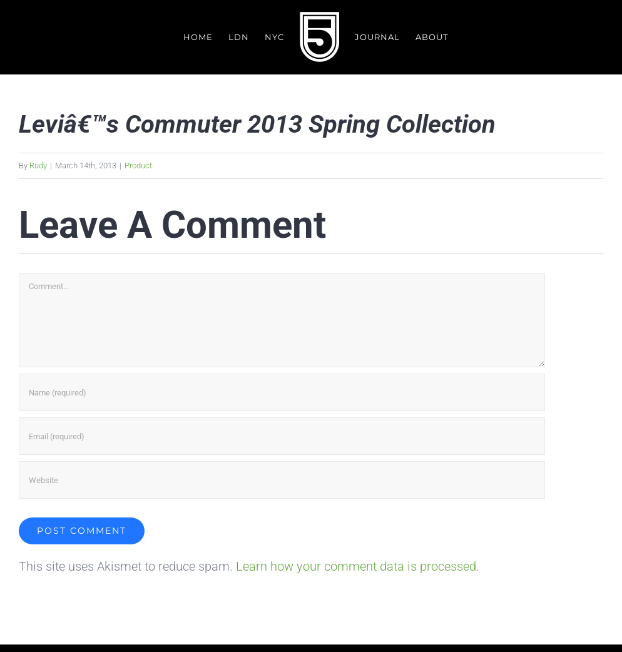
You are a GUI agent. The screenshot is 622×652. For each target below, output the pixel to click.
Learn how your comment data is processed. (357, 566)
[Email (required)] (282, 437)
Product (138, 165)
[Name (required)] (282, 393)
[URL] (282, 480)
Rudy (38, 165)
